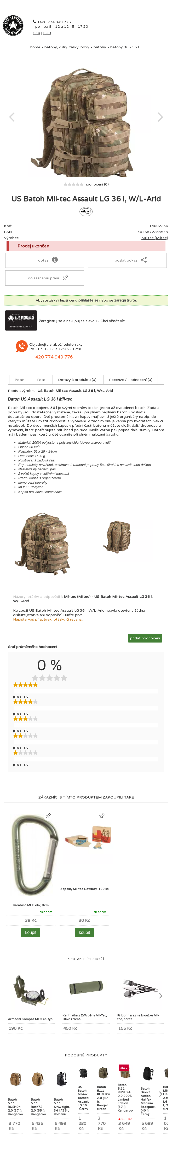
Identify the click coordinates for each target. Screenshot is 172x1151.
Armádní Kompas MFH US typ (30, 1019)
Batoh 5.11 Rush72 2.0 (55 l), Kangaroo (38, 1107)
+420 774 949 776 (54, 22)
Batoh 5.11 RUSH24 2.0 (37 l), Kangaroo (15, 1107)
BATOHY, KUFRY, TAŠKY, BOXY (66, 47)
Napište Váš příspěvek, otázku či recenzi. (48, 619)
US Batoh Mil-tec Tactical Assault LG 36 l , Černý (83, 1098)
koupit (30, 932)
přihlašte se (88, 300)
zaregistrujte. (125, 300)
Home (35, 47)
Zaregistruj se (50, 321)
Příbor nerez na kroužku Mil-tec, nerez (138, 1017)
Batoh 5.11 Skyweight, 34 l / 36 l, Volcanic (62, 1107)
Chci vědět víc (112, 321)
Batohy (100, 47)
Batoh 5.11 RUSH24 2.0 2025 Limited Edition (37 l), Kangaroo (125, 1097)
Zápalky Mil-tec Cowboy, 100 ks (84, 889)
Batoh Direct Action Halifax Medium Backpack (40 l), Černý (148, 1101)
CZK (36, 33)
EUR (47, 33)
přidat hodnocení (145, 638)
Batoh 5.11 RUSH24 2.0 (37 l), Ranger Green (103, 1098)
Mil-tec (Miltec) (154, 238)
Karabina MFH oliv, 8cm (31, 905)
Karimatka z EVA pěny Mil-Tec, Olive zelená (84, 1017)
